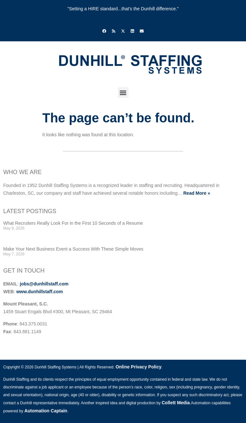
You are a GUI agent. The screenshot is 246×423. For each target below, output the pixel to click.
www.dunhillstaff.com (39, 291)
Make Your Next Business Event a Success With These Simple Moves (73, 249)
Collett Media (176, 402)
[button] (123, 92)
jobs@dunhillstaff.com (44, 283)
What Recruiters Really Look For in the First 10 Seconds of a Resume (73, 223)
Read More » (196, 193)
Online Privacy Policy (138, 366)
